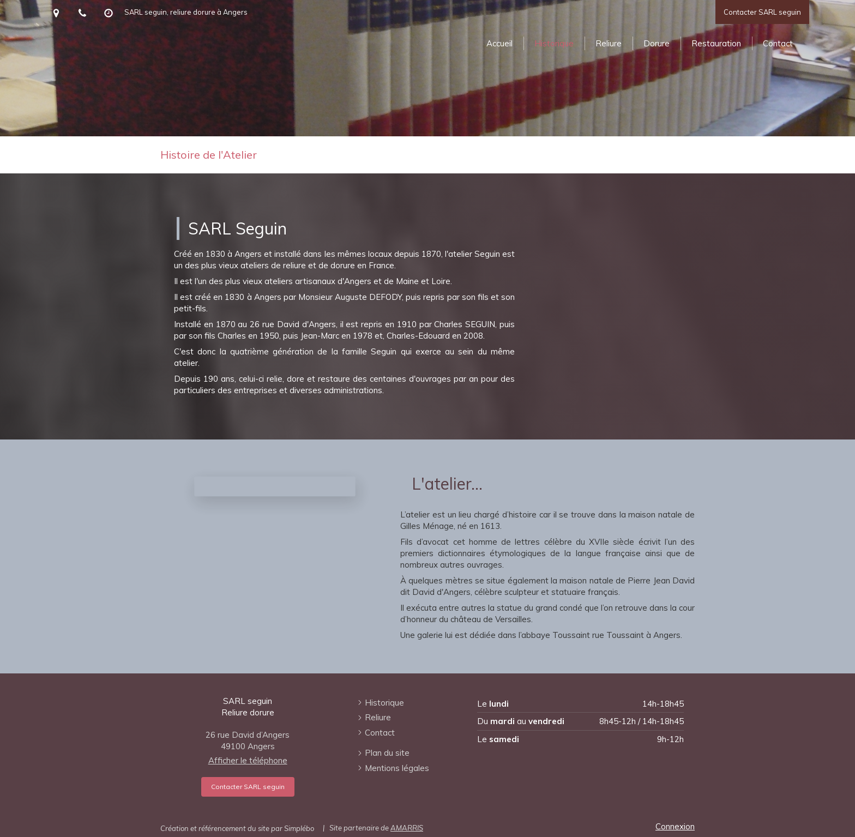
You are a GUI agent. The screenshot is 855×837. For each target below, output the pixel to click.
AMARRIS (406, 827)
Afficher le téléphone (247, 760)
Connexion (675, 826)
